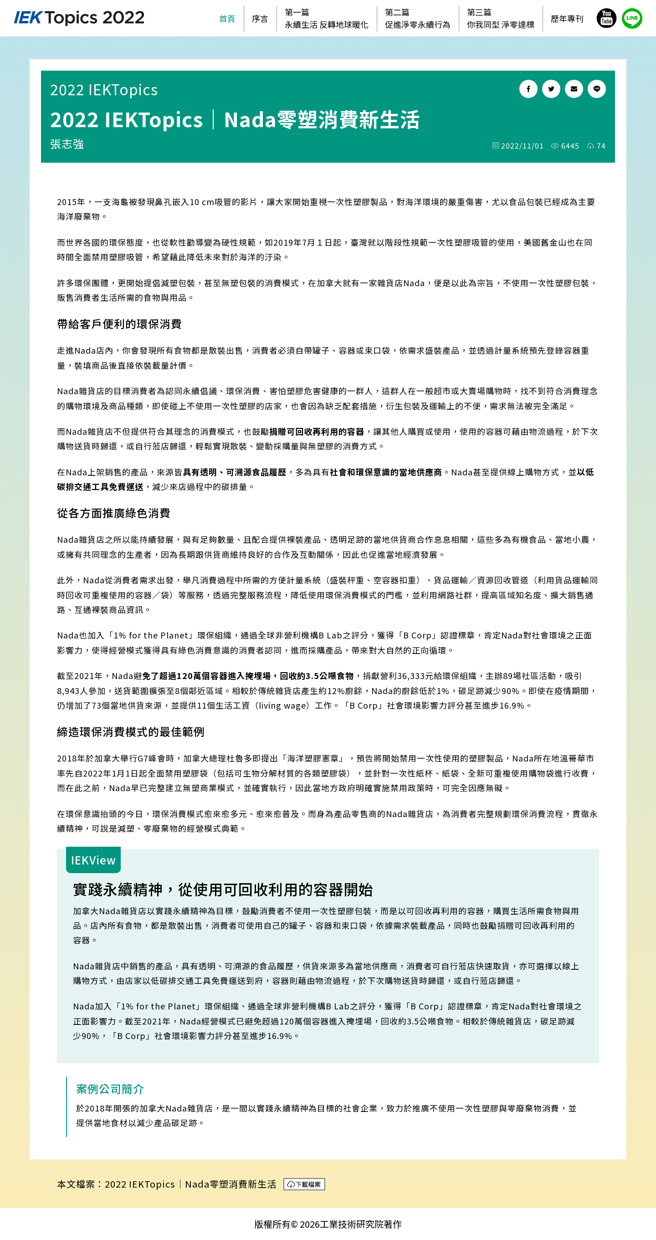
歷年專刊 (567, 18)
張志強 (67, 143)
